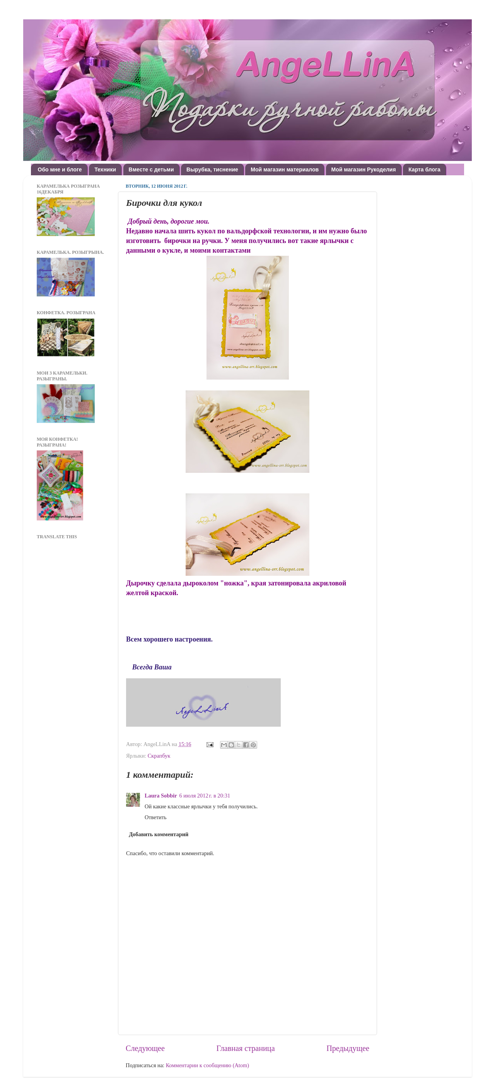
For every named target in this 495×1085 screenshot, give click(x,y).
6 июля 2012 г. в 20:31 (204, 795)
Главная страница (246, 1048)
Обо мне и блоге (60, 169)
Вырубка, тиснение (212, 169)
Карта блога (424, 169)
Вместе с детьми (151, 169)
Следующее (145, 1048)
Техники (105, 169)
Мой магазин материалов (285, 169)
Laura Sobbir (161, 795)
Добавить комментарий (158, 834)
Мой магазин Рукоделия (363, 169)
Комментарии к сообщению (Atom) (207, 1065)
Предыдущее (347, 1048)
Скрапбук (159, 756)
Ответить (156, 817)
